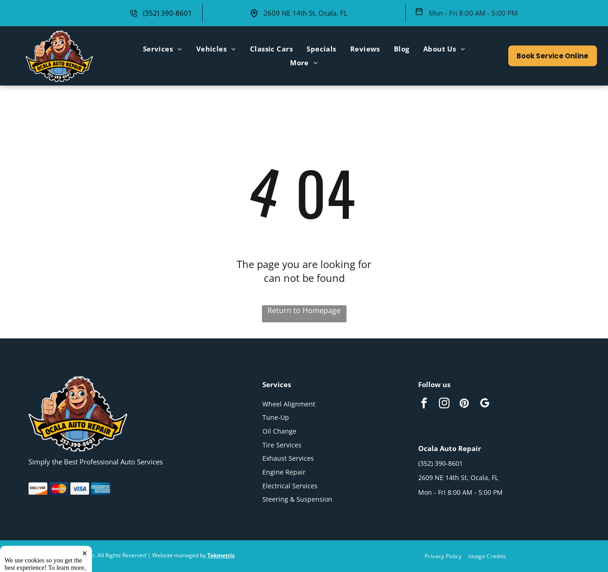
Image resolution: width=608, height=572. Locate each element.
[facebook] (424, 404)
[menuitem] (162, 49)
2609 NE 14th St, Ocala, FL (305, 12)
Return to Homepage (304, 310)
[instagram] (444, 404)
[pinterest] (464, 404)
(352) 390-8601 (167, 12)
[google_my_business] (485, 404)
